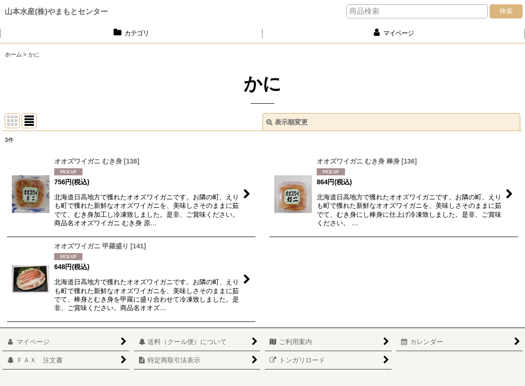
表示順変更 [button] (287, 122)
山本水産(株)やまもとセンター (56, 11)
